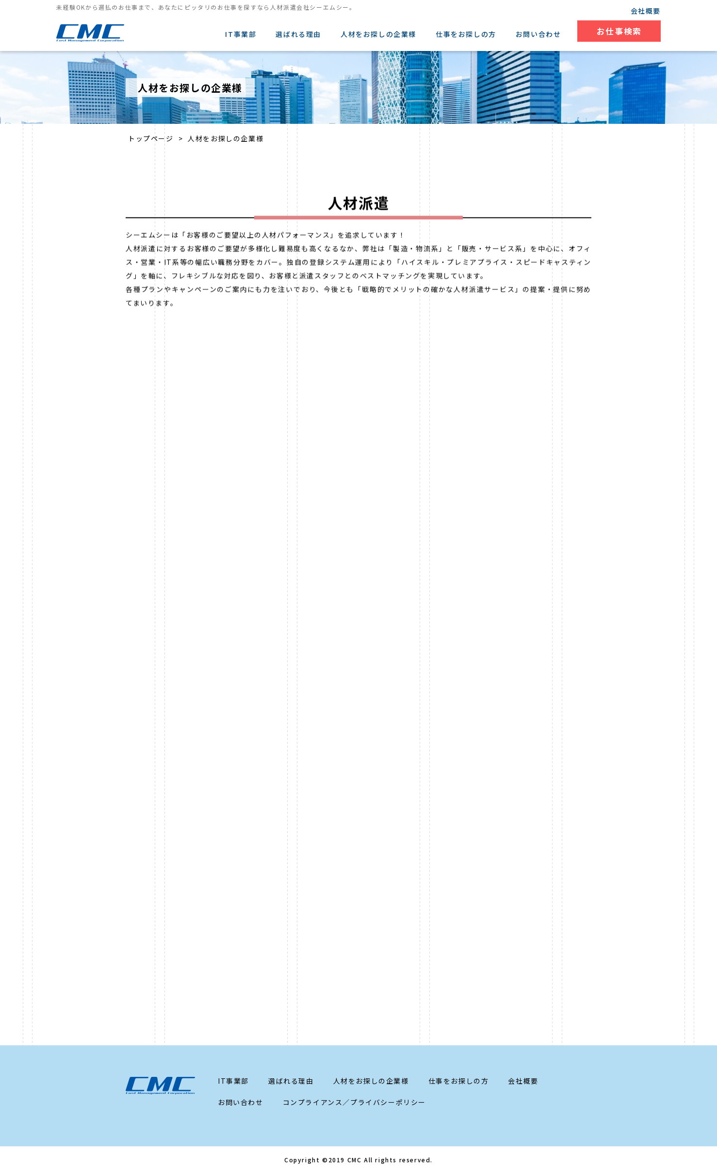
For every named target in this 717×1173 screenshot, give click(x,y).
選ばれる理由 (298, 34)
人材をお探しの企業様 (378, 34)
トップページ (151, 138)
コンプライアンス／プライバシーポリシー (354, 1102)
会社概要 (646, 11)
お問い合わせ (537, 34)
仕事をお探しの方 (465, 34)
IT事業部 (240, 34)
